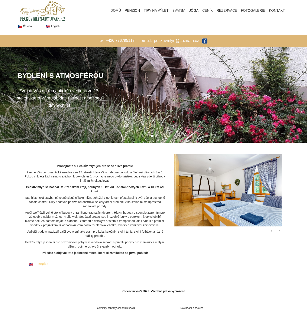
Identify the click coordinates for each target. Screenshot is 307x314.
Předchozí (271, 231)
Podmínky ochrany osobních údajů (115, 308)
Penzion (132, 10)
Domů (115, 10)
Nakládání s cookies (191, 308)
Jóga (193, 10)
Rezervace (227, 10)
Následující (279, 231)
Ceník (207, 10)
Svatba (178, 10)
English (52, 26)
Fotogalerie (253, 10)
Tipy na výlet (156, 10)
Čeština (25, 26)
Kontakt (277, 10)
